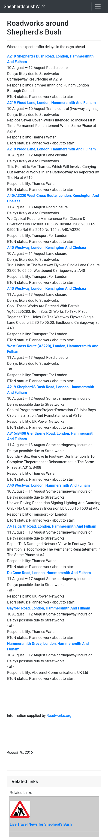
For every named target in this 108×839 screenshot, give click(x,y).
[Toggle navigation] (97, 6)
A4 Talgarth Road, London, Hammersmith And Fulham (51, 526)
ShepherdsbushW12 (24, 6)
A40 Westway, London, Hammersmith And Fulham (48, 485)
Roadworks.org (59, 715)
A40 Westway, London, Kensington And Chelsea (46, 247)
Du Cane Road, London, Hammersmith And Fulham (49, 573)
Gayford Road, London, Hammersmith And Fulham (48, 608)
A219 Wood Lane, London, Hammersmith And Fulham (51, 103)
